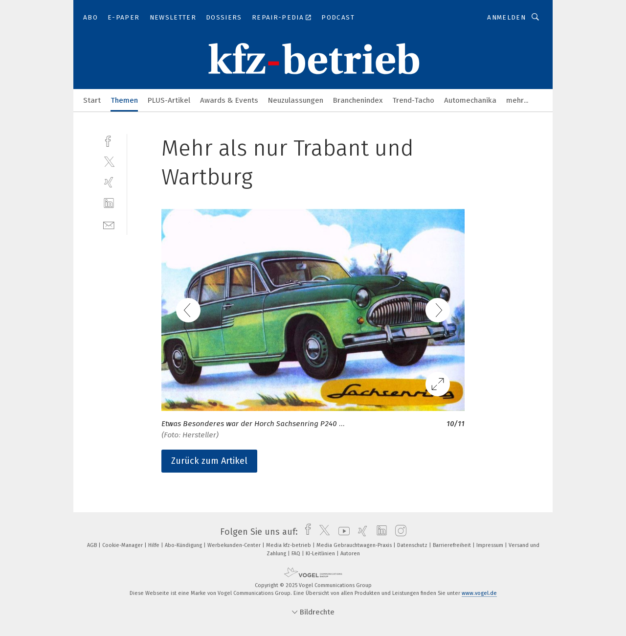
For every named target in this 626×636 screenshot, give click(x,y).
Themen (124, 100)
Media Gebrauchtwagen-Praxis (354, 545)
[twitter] (109, 161)
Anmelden (506, 17)
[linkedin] (109, 203)
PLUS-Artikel (169, 100)
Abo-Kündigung (184, 545)
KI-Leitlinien (321, 553)
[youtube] (342, 531)
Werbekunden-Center (234, 545)
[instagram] (398, 531)
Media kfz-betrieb (289, 545)
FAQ (296, 553)
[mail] (109, 224)
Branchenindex (357, 100)
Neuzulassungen (295, 100)
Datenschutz (413, 545)
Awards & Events (229, 100)
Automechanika (470, 100)
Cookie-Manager (123, 545)
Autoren (350, 553)
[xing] (109, 182)
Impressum (490, 545)
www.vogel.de (479, 593)
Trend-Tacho (413, 100)
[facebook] (109, 140)
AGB (92, 545)
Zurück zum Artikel (209, 460)
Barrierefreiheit (452, 545)
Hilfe (154, 545)
